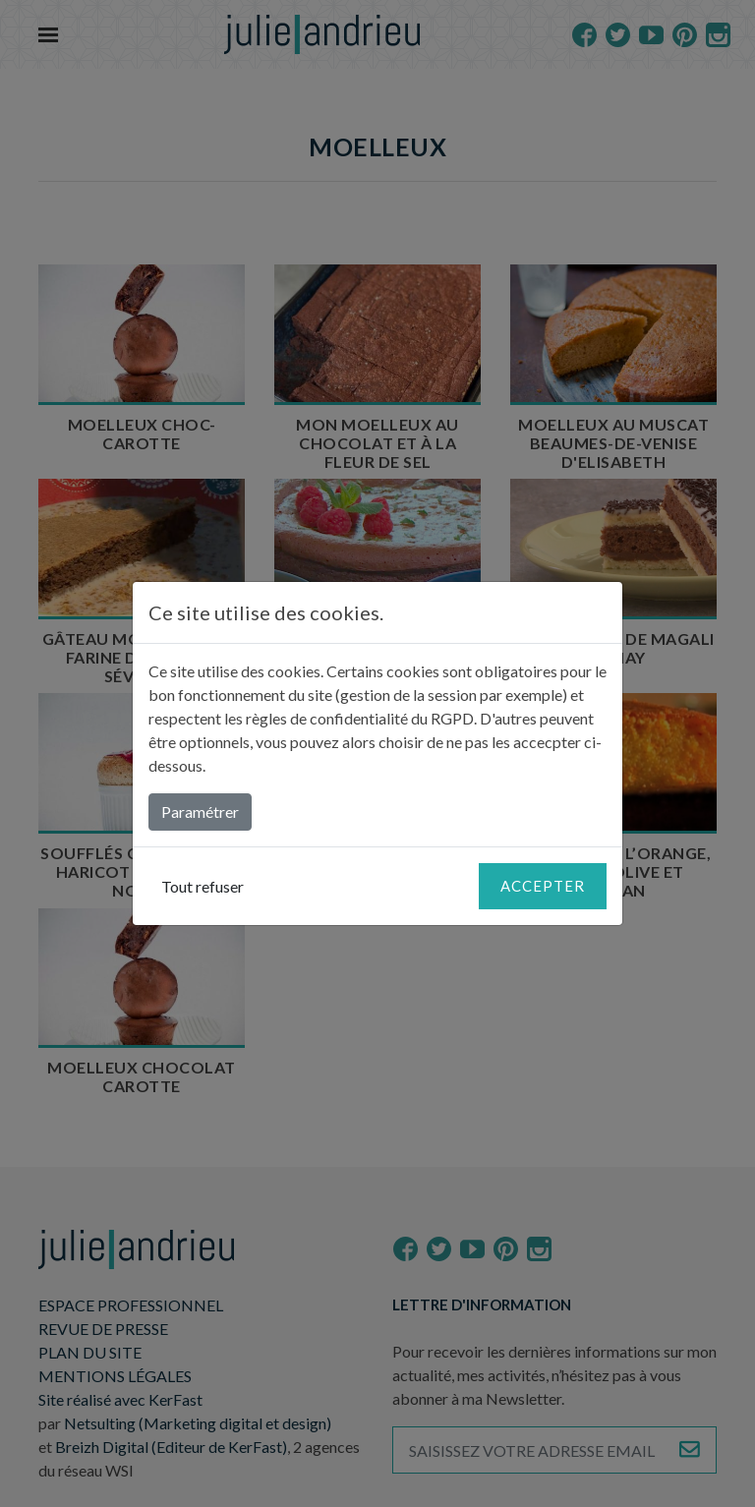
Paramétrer (200, 811)
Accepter (542, 886)
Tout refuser (202, 886)
